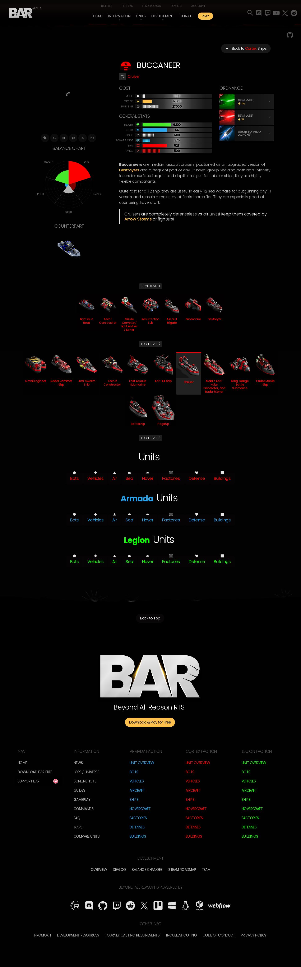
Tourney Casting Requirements (132, 935)
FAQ (77, 817)
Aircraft (137, 790)
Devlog (176, 6)
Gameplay (82, 799)
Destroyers (129, 170)
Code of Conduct (219, 935)
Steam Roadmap (182, 869)
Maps (78, 827)
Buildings (138, 836)
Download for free (35, 772)
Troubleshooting (181, 935)
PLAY (205, 16)
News (78, 762)
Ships (134, 799)
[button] (119, 16)
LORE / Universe (86, 772)
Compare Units (86, 836)
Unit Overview (142, 762)
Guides (79, 790)
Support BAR (28, 781)
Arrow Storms (138, 219)
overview (99, 869)
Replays (127, 6)
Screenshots (85, 781)
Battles (106, 6)
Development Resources (78, 935)
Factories (138, 817)
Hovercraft (140, 808)
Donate (186, 16)
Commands (83, 808)
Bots (134, 772)
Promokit (42, 935)
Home (97, 16)
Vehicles (137, 781)
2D (92, 138)
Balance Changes (147, 869)
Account (198, 6)
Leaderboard (151, 6)
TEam (206, 869)
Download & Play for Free (150, 722)
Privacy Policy (254, 935)
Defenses (137, 827)
